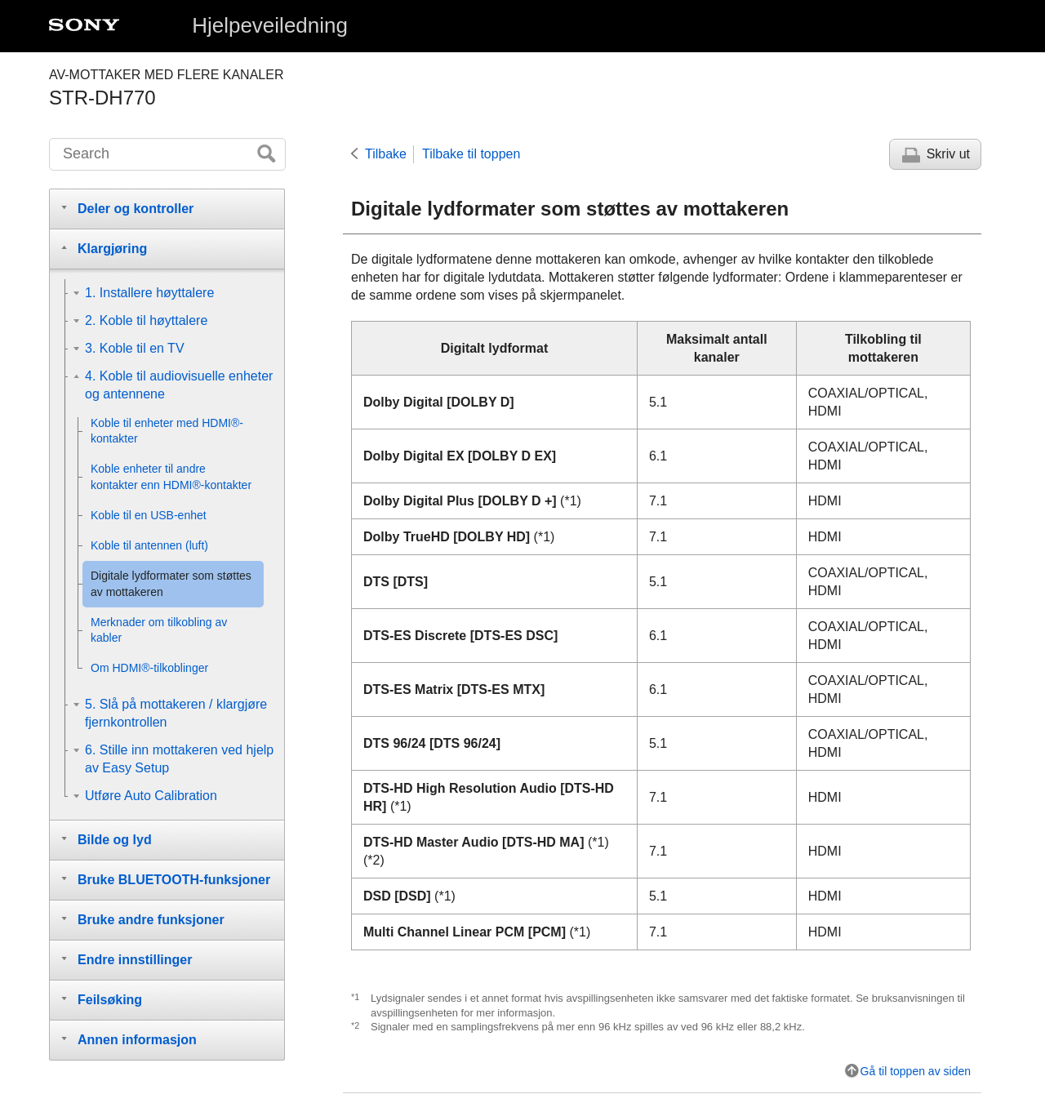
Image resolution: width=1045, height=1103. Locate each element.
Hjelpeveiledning (270, 25)
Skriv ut (948, 154)
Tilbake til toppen (471, 154)
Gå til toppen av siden (915, 1071)
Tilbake (386, 154)
